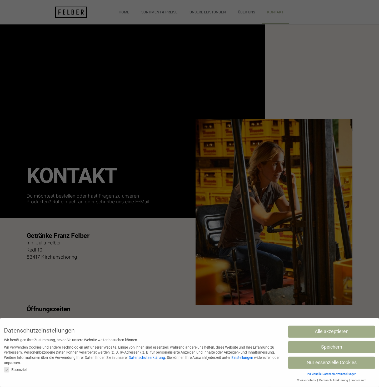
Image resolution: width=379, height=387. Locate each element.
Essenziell (15, 367)
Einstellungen (242, 355)
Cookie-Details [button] (307, 378)
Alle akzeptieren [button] (331, 329)
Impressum (358, 378)
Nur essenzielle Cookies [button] (332, 360)
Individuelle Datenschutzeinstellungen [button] (331, 371)
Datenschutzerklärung (147, 355)
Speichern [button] (331, 344)
